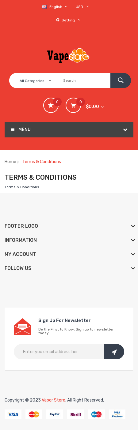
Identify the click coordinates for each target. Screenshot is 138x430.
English (55, 6)
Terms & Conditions (41, 161)
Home (10, 161)
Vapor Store (53, 400)
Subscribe (114, 351)
